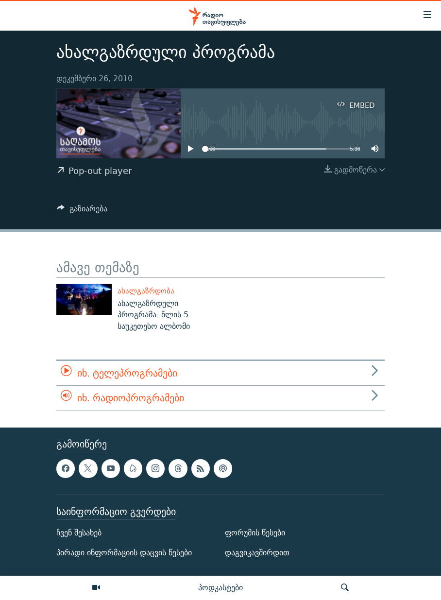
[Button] (82, 211)
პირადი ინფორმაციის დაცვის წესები (124, 553)
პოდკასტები (220, 587)
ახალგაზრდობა (146, 291)
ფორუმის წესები (255, 533)
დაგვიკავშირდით (257, 553)
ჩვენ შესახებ (79, 533)
